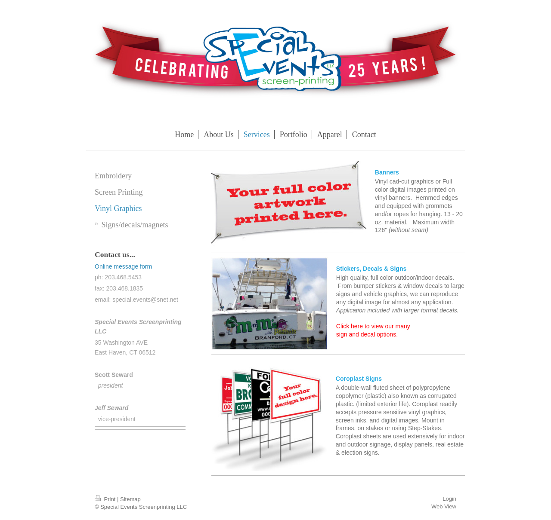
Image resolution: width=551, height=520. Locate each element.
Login (449, 499)
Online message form (123, 266)
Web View (443, 506)
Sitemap (130, 499)
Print (106, 499)
